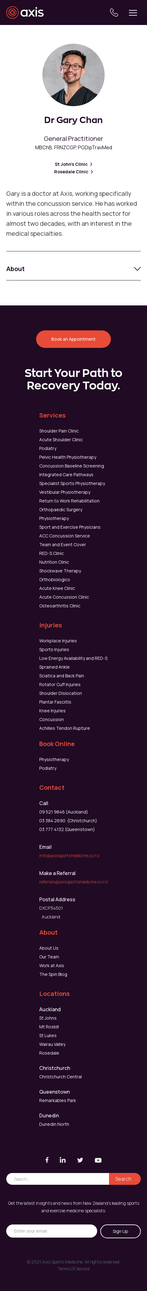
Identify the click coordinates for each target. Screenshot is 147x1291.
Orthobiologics (54, 579)
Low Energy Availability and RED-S (73, 658)
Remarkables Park (57, 1100)
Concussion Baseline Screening (71, 466)
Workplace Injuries (58, 641)
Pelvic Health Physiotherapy (67, 457)
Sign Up (120, 1231)
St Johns (48, 1018)
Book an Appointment (73, 339)
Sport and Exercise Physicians (70, 527)
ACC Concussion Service (64, 536)
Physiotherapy (54, 518)
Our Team (49, 957)
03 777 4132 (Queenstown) (67, 829)
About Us (49, 948)
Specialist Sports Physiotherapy (72, 483)
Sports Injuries (54, 649)
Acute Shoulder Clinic (61, 440)
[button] (133, 12)
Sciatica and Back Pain (61, 676)
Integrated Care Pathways (66, 474)
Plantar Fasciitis (55, 702)
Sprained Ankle (54, 667)
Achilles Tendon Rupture (64, 728)
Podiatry (47, 448)
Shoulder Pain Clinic (59, 431)
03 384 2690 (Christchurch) (68, 821)
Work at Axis (51, 965)
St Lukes (48, 1035)
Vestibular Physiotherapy (64, 492)
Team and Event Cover (62, 544)
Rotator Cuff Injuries (60, 684)
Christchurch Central (60, 1077)
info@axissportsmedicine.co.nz (69, 855)
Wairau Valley (52, 1044)
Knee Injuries (52, 711)
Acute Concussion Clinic (64, 597)
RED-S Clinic (51, 553)
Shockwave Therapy (60, 571)
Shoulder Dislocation (60, 693)
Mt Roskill (49, 1027)
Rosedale (49, 1053)
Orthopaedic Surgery (60, 509)
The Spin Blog (53, 974)
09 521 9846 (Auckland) (63, 812)
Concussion (51, 719)
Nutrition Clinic (54, 562)
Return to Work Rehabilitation (69, 501)
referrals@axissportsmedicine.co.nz (73, 882)
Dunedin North (54, 1124)
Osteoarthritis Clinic (59, 606)
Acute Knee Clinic (57, 588)
